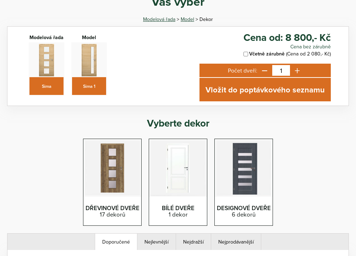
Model (187, 19)
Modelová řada (159, 19)
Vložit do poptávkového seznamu (265, 89)
